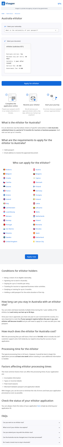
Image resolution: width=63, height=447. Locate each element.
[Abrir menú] (59, 3)
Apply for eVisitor (31, 83)
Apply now (31, 256)
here (39, 406)
